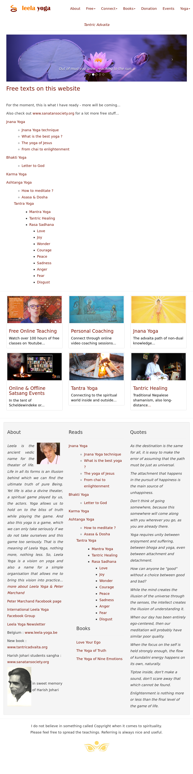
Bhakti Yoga (16, 157)
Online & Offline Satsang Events (27, 391)
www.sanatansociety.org (53, 113)
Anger (42, 269)
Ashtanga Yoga (19, 182)
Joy (39, 237)
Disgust (43, 282)
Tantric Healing (42, 218)
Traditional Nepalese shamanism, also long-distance (152, 400)
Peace (42, 256)
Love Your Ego (88, 642)
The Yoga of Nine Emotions (99, 659)
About (75, 9)
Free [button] (90, 9)
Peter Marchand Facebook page (34, 601)
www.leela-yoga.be (41, 632)
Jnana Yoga (15, 122)
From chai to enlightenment (46, 149)
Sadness (44, 263)
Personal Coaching (92, 331)
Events (168, 9)
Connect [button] (109, 9)
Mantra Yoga (40, 212)
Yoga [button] (185, 9)
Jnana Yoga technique (40, 130)
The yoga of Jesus (37, 143)
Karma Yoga (16, 174)
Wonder (43, 244)
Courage (44, 250)
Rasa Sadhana (41, 225)
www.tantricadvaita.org (27, 647)
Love (41, 231)
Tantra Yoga (24, 203)
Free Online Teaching (33, 331)
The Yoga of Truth (91, 651)
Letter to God (33, 166)
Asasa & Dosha (35, 197)
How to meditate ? (37, 191)
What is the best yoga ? (42, 136)
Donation (149, 9)
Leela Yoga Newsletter (26, 624)
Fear (41, 276)
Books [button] (129, 9)
